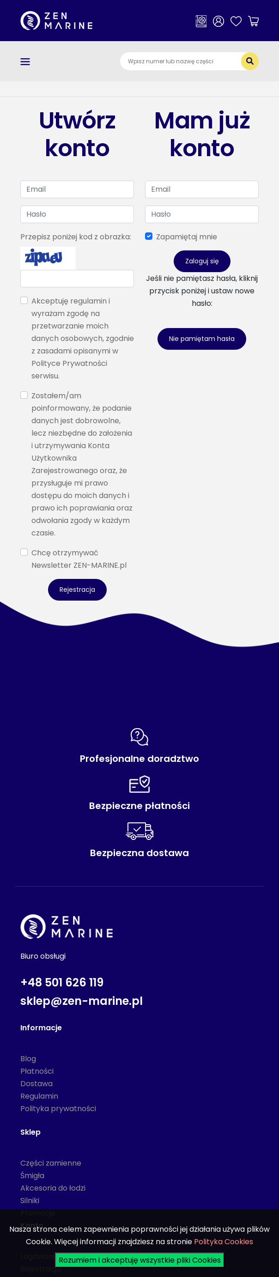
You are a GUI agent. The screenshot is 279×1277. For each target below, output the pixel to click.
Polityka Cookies (223, 1241)
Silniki (29, 1200)
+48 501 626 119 (61, 982)
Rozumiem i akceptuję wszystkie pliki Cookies (140, 1260)
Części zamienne (50, 1163)
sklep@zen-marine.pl (81, 1001)
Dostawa (36, 1083)
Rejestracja (77, 589)
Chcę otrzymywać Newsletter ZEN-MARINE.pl (79, 559)
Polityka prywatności (58, 1108)
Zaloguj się (202, 261)
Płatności (37, 1071)
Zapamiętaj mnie (186, 236)
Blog (28, 1058)
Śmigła (32, 1175)
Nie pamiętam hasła (202, 338)
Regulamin (39, 1096)
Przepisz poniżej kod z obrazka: (75, 236)
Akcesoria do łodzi (52, 1188)
